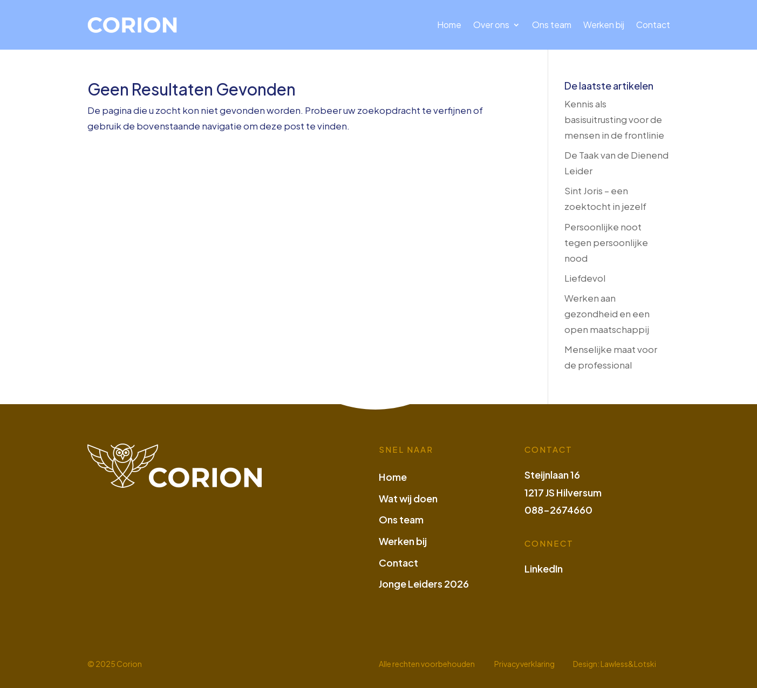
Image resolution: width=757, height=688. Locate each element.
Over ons (491, 24)
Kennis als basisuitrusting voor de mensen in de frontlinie (614, 119)
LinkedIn (543, 568)
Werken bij (603, 24)
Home (449, 24)
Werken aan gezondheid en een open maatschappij (607, 313)
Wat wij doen (408, 498)
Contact (653, 24)
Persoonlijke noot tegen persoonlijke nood (606, 242)
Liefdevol (584, 278)
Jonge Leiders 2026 (424, 583)
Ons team (551, 24)
